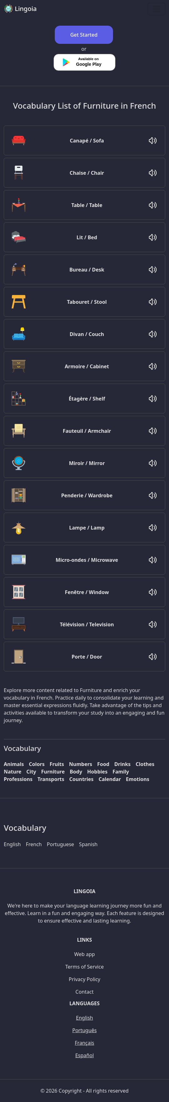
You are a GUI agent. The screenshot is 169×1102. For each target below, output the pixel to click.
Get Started (83, 34)
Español (84, 1055)
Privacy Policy (84, 979)
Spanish (88, 844)
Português (84, 1030)
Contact (84, 991)
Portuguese (60, 844)
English (12, 844)
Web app (84, 954)
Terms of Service (84, 966)
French (34, 844)
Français (84, 1042)
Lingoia (20, 8)
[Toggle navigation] (156, 9)
